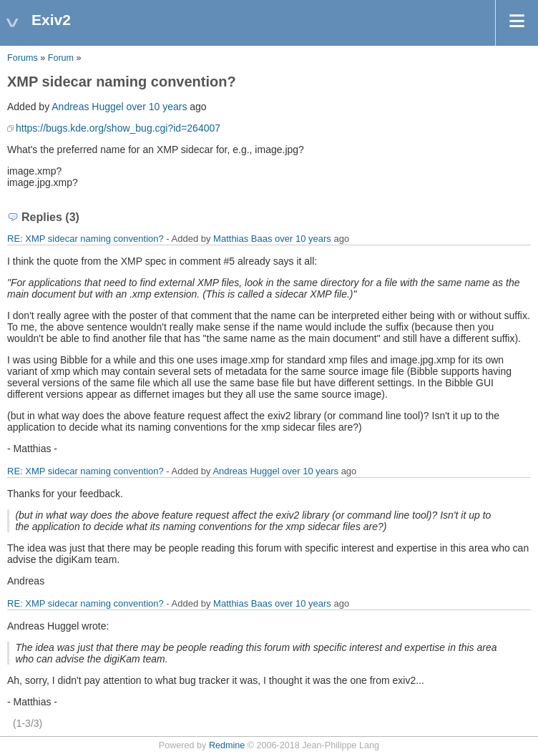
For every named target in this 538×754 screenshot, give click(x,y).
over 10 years (157, 106)
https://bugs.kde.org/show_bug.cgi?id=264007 (118, 128)
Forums (22, 58)
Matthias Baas (242, 238)
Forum (61, 58)
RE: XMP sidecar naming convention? (85, 238)
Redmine (227, 745)
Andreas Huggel (87, 106)
